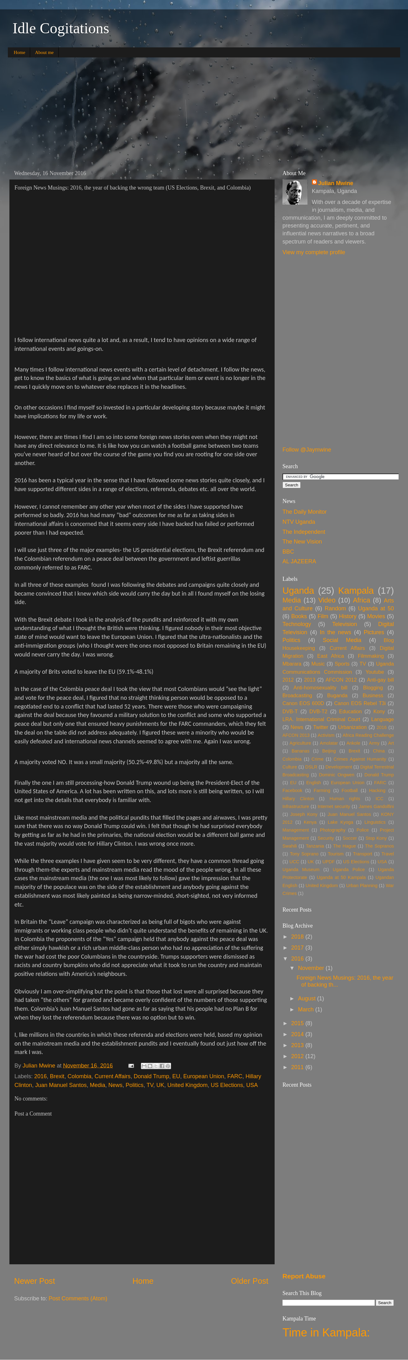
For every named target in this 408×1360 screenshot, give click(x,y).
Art (391, 743)
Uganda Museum (300, 869)
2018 (298, 937)
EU (176, 1076)
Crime (318, 759)
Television (344, 624)
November (311, 968)
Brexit (57, 1076)
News (115, 1085)
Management (295, 830)
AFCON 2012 (341, 680)
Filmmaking (371, 656)
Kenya (310, 822)
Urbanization (352, 727)
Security (326, 838)
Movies (376, 616)
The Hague (344, 846)
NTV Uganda (298, 522)
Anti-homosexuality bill (320, 687)
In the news (335, 632)
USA (252, 1085)
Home (19, 52)
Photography (333, 830)
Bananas (300, 750)
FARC (234, 1076)
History (348, 616)
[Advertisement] (204, 111)
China (379, 750)
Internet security (334, 806)
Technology (296, 624)
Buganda (337, 695)
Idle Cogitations (61, 28)
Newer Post (34, 1281)
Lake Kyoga (340, 822)
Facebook (292, 790)
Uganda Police (349, 869)
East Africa (330, 656)
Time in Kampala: (326, 1332)
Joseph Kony (304, 814)
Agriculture (300, 743)
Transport (362, 853)
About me (44, 52)
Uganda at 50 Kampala (341, 877)
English (313, 782)
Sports (342, 664)
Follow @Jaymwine (306, 450)
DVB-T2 (318, 711)
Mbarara (291, 664)
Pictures (374, 632)
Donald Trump (151, 1076)
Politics (134, 1085)
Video (327, 600)
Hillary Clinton (298, 798)
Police (363, 830)
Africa (361, 600)
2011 (298, 1067)
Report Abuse (303, 1276)
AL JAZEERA (299, 561)
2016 (40, 1076)
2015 (298, 1023)
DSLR (311, 766)
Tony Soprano (304, 853)
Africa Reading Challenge (368, 735)
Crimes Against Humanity (360, 759)
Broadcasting (297, 695)
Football (350, 790)
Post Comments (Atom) (78, 1298)
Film (323, 616)
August (307, 998)
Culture (289, 766)
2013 (309, 680)
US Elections (227, 1085)
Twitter (320, 727)
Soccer (350, 838)
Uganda (298, 591)
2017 (298, 948)
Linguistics (374, 822)
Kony (379, 711)
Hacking (377, 790)
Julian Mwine (40, 1066)
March (306, 1009)
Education (350, 711)
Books (299, 616)
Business (372, 695)
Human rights (345, 798)
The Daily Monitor (304, 512)
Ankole (353, 743)
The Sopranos (379, 846)
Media (97, 1085)
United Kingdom (187, 1085)
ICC (380, 798)
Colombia (79, 1076)
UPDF (328, 861)
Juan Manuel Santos (61, 1085)
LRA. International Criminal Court (321, 719)
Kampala (356, 591)
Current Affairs (112, 1076)
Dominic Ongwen (336, 774)
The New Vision (302, 541)
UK (160, 1085)
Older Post (249, 1281)
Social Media (342, 640)
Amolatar (329, 743)
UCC (294, 861)
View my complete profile (313, 252)
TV (150, 1085)
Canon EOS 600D (303, 703)
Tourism (335, 853)
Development (338, 766)
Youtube (375, 672)
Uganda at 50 (376, 608)
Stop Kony (376, 838)
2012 (288, 680)
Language (382, 719)
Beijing (329, 750)
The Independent (303, 532)
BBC (288, 552)
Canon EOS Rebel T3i (360, 703)
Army (374, 743)
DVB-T (290, 711)
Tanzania (315, 846)
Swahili (289, 846)
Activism (326, 735)
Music (318, 664)
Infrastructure (295, 806)
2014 (298, 1034)
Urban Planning (362, 885)
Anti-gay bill (380, 680)
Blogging (373, 687)
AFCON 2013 (295, 735)
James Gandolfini (376, 806)
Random (335, 608)
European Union (203, 1076)
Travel (388, 853)
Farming (322, 790)
